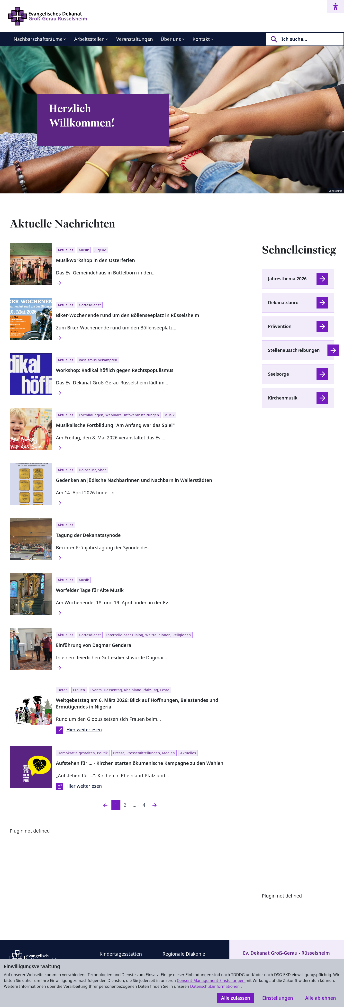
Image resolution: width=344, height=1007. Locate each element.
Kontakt (201, 39)
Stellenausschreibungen (294, 350)
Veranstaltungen (134, 39)
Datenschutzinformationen (215, 986)
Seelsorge (278, 374)
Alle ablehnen (320, 998)
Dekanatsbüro (283, 302)
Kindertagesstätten (121, 954)
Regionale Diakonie (184, 954)
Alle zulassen (235, 998)
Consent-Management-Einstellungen (211, 980)
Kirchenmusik (283, 398)
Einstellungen (277, 998)
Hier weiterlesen (79, 730)
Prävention (280, 326)
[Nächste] (154, 805)
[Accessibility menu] (335, 6)
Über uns (171, 39)
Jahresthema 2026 (287, 278)
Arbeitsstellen (89, 39)
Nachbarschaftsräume (38, 39)
